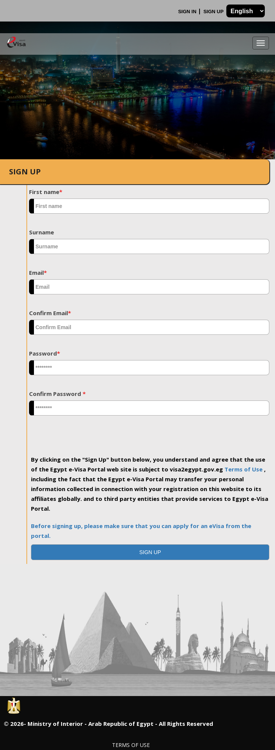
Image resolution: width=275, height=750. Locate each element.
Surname (41, 232)
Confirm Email (50, 313)
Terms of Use (244, 469)
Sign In (188, 11)
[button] (150, 552)
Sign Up (214, 11)
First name (45, 192)
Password (44, 353)
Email (38, 272)
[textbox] (149, 206)
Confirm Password (57, 393)
